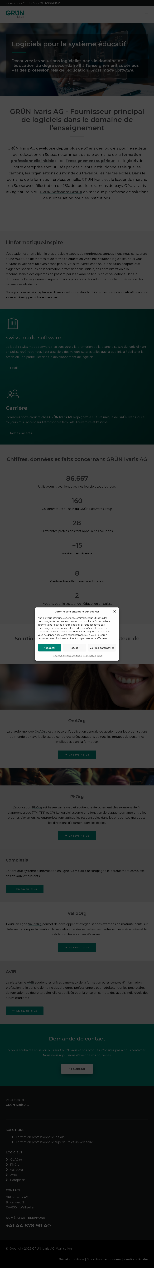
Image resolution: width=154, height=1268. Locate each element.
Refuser (75, 647)
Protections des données (67, 655)
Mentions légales (92, 655)
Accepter (49, 647)
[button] (114, 611)
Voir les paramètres (102, 647)
